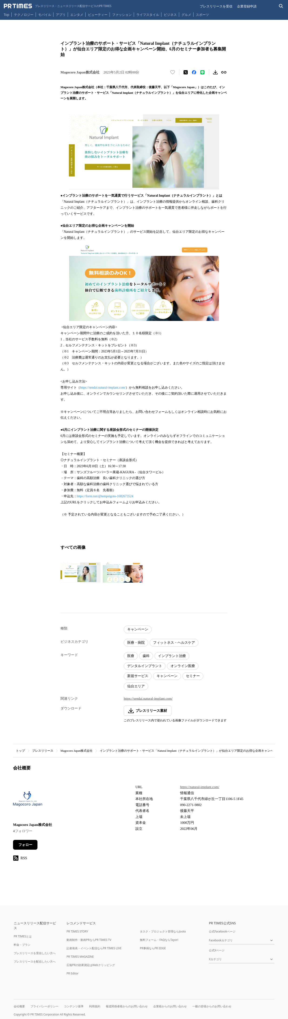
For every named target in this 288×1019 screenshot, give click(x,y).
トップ (20, 750)
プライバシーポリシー (44, 1006)
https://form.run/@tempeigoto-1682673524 (105, 496)
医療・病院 (136, 642)
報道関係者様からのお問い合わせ (127, 1006)
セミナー (193, 676)
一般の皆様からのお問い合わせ (211, 1006)
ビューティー (97, 14)
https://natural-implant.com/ (199, 787)
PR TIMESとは (23, 936)
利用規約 (94, 1006)
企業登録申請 (247, 6)
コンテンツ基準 (74, 1006)
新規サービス (137, 676)
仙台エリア (136, 686)
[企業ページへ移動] (27, 800)
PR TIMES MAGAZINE (80, 957)
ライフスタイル (147, 14)
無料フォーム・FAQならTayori (159, 940)
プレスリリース (42, 750)
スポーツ (202, 14)
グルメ (186, 14)
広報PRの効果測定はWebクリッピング (91, 965)
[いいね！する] (172, 72)
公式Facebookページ (222, 931)
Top (6, 14)
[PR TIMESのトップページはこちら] (57, 6)
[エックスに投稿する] (185, 72)
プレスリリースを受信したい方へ (35, 953)
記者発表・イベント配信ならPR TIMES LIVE (94, 948)
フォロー (25, 845)
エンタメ (76, 14)
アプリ (61, 14)
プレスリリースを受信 (216, 6)
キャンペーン (137, 629)
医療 (130, 656)
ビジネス (170, 14)
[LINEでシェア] (202, 72)
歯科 (146, 656)
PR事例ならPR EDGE (153, 948)
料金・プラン (22, 945)
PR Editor (73, 973)
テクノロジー (23, 14)
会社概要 (19, 1006)
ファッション (122, 14)
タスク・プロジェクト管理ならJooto (163, 931)
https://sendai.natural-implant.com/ (103, 387)
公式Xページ (216, 950)
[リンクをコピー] (224, 72)
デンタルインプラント (144, 666)
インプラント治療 (172, 656)
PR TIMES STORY (77, 931)
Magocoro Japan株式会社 (76, 750)
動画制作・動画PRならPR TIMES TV (89, 940)
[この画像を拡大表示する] (80, 572)
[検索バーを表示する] (281, 6)
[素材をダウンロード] (215, 72)
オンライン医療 (183, 666)
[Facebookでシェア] (194, 72)
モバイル (44, 14)
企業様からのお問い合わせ (170, 1006)
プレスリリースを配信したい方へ (35, 961)
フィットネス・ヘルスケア (174, 642)
